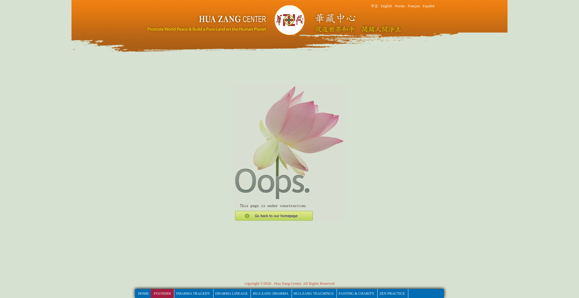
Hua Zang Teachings (314, 293)
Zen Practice (392, 293)
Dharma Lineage (231, 293)
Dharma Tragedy (193, 293)
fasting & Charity (356, 293)
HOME (143, 293)
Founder (162, 293)
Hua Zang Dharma (270, 293)
